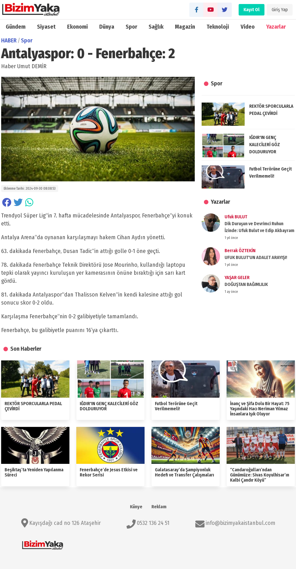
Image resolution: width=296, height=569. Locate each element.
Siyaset (46, 26)
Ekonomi (77, 26)
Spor (131, 26)
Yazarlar (276, 26)
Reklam (158, 506)
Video (248, 26)
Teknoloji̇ (218, 26)
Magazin (185, 26)
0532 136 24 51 (153, 522)
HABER (9, 40)
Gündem (16, 26)
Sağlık (156, 26)
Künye (136, 506)
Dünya (106, 26)
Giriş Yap (280, 9)
